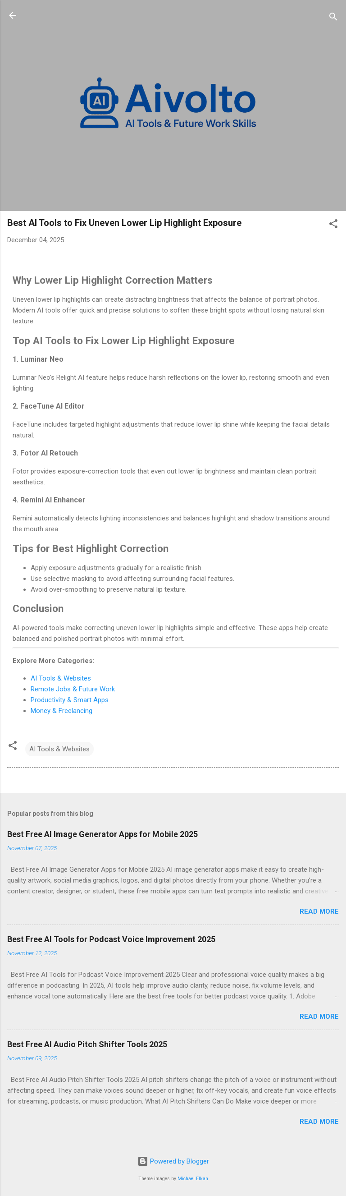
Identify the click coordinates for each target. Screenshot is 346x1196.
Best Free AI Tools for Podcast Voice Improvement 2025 (111, 939)
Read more (319, 911)
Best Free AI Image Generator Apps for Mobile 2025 (102, 834)
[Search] (333, 18)
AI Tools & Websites (61, 678)
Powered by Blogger (173, 1161)
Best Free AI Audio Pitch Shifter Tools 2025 (87, 1044)
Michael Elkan (193, 1179)
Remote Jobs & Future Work (73, 689)
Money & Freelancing (61, 711)
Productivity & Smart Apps (70, 700)
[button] (333, 225)
